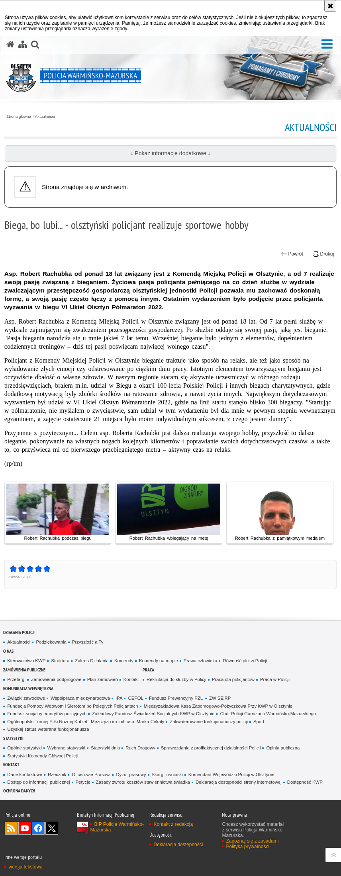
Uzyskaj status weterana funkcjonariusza (48, 729)
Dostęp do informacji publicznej (38, 782)
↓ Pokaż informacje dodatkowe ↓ (170, 153)
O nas (8, 651)
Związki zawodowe (26, 698)
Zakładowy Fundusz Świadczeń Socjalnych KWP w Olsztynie (153, 713)
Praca (148, 670)
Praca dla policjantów (233, 679)
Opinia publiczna (283, 747)
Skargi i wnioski (167, 774)
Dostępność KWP (305, 782)
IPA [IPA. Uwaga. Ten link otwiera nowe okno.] (119, 698)
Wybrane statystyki (66, 747)
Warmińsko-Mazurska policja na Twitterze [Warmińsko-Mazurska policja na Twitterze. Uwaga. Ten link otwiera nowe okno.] (51, 828)
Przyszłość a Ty (88, 642)
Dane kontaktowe (24, 774)
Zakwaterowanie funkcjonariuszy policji (209, 721)
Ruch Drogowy (140, 747)
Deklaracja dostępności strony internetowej (239, 782)
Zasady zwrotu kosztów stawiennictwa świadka (143, 782)
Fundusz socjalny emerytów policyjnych (46, 713)
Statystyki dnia (105, 747)
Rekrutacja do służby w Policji (176, 679)
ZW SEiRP (220, 698)
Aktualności (45, 117)
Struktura (60, 660)
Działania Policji (19, 632)
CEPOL (135, 698)
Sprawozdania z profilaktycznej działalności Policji (211, 747)
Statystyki (13, 738)
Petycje (83, 782)
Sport (258, 721)
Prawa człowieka (201, 660)
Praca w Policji (275, 679)
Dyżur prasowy (131, 774)
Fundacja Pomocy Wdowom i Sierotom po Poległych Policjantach (72, 706)
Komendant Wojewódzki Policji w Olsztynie (231, 774)
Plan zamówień (102, 679)
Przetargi (16, 679)
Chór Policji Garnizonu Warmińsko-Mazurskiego (268, 713)
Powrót (292, 254)
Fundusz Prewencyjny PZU (176, 698)
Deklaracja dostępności (178, 844)
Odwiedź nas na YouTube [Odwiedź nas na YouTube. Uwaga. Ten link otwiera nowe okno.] (24, 828)
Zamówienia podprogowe (56, 679)
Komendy (123, 660)
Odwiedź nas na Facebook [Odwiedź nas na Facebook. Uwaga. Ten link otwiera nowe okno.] (38, 828)
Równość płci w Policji (245, 660)
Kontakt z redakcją (173, 824)
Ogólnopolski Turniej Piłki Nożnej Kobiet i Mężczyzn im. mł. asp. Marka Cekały (85, 721)
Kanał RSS (11, 828)
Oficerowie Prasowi (91, 774)
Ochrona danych (19, 791)
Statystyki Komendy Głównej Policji (42, 755)
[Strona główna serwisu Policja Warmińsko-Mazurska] (10, 44)
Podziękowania (51, 642)
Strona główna (18, 117)
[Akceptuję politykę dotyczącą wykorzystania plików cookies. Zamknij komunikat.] (330, 6)
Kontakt (131, 679)
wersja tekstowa (25, 867)
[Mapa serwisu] (22, 44)
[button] (327, 44)
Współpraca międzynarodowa (80, 698)
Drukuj (323, 254)
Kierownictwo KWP (26, 660)
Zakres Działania (92, 660)
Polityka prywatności (247, 846)
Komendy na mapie (158, 660)
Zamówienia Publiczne (24, 670)
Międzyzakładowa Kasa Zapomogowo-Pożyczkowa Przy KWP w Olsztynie (218, 706)
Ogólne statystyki (24, 747)
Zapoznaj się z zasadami (252, 841)
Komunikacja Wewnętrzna (28, 688)
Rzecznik (57, 774)
